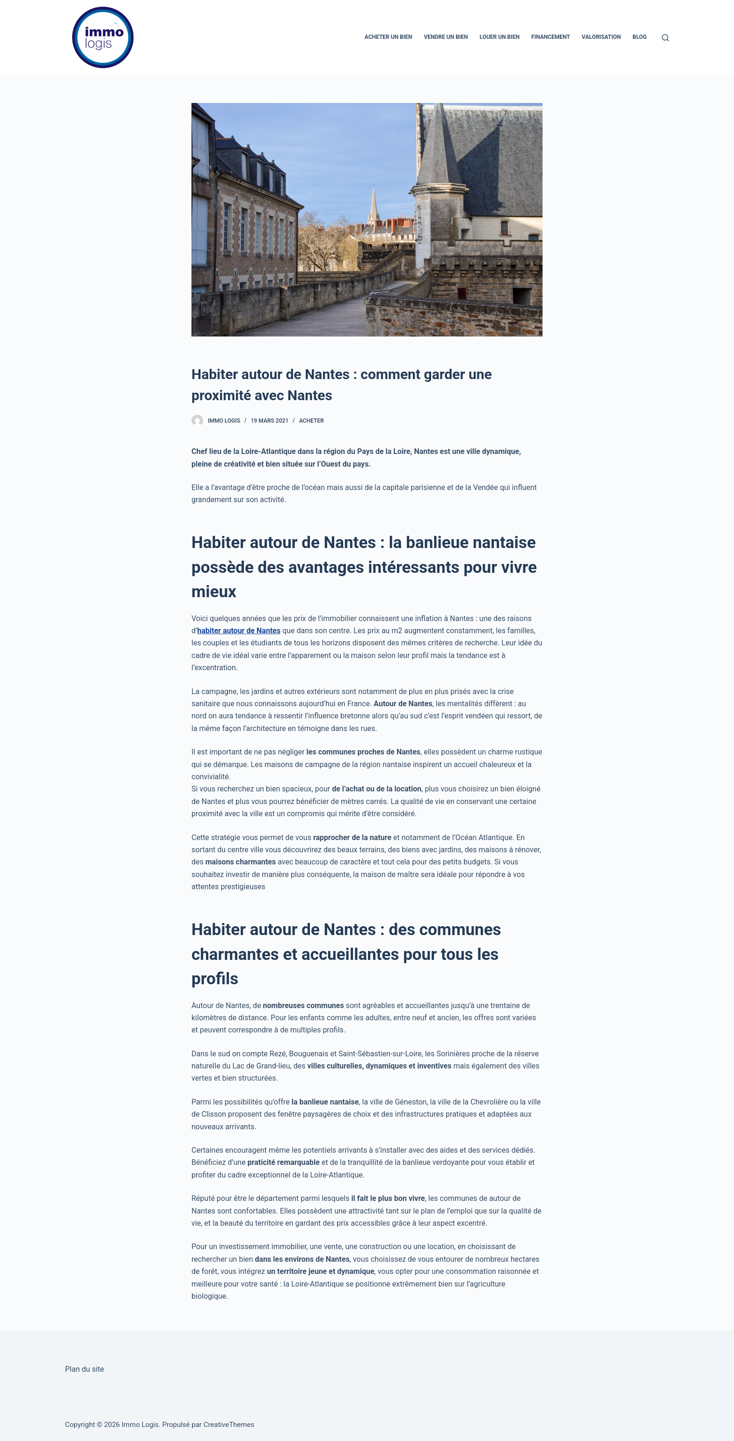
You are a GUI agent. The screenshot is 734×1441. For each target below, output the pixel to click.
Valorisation (601, 37)
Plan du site (84, 1369)
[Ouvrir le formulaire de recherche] (665, 37)
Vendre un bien (446, 37)
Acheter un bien (388, 37)
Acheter (311, 420)
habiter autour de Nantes (238, 630)
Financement (550, 37)
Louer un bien (500, 37)
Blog (639, 37)
